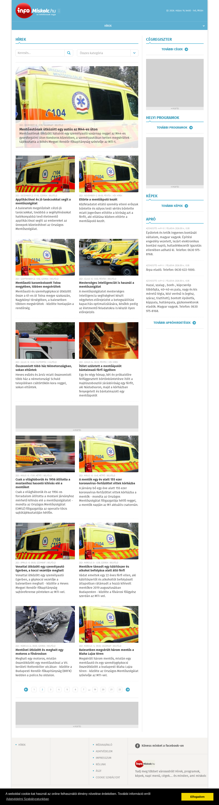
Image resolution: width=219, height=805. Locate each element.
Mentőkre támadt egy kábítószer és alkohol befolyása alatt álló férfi (104, 568)
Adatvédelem (104, 751)
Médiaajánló (104, 745)
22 (120, 689)
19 (95, 689)
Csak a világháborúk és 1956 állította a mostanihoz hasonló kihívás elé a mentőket (43, 483)
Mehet (68, 53)
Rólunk (101, 764)
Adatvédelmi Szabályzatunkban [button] (27, 799)
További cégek (172, 49)
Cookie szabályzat (108, 777)
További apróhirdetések (172, 322)
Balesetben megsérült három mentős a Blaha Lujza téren (106, 652)
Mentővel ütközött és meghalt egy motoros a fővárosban (39, 652)
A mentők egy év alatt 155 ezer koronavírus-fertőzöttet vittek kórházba (107, 481)
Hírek (108, 26)
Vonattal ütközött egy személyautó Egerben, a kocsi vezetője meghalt (40, 568)
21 (111, 689)
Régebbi (127, 689)
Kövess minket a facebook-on (163, 745)
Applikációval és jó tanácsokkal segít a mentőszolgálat (43, 201)
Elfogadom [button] (197, 796)
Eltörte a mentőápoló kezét (98, 199)
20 (103, 689)
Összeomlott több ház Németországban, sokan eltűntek (44, 368)
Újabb (26, 689)
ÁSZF (99, 771)
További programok (172, 127)
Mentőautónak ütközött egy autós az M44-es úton (58, 129)
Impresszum (103, 758)
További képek (172, 206)
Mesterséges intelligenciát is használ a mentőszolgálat (106, 285)
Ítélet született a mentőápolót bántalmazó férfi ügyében (100, 368)
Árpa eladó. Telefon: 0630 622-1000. (170, 270)
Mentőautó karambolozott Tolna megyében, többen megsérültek (38, 285)
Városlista (59, 10)
